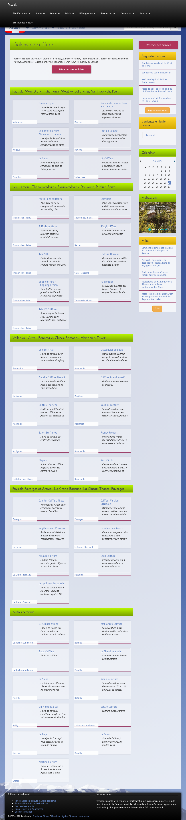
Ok (174, 27)
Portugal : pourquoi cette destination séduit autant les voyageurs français (156, 263)
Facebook (151, 135)
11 (145, 178)
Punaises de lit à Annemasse (29, 809)
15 (161, 178)
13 (153, 178)
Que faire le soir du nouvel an (156, 72)
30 (165, 186)
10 (169, 174)
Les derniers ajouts (24, 806)
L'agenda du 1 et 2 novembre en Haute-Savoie (156, 99)
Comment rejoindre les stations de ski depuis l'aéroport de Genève (157, 250)
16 (165, 178)
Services (145, 13)
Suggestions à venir (157, 110)
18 (145, 182)
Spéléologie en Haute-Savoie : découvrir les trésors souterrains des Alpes (157, 284)
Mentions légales (59, 816)
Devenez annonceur (80, 816)
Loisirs (69, 13)
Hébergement (87, 13)
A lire (157, 308)
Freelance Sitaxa (41, 816)
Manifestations (21, 13)
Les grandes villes (23, 22)
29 (161, 186)
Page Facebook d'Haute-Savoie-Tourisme (35, 800)
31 (169, 186)
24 (169, 182)
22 (161, 182)
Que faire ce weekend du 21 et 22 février (157, 64)
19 (149, 182)
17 (169, 178)
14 (157, 178)
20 (153, 182)
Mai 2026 (157, 161)
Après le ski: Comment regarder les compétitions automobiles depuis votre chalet (157, 296)
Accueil (12, 4)
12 (149, 178)
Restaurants (108, 13)
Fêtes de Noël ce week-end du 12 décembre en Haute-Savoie (157, 90)
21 (157, 182)
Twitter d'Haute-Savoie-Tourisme (31, 803)
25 (145, 186)
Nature (40, 13)
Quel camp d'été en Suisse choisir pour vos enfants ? (155, 273)
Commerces (127, 13)
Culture (55, 13)
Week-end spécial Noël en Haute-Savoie (154, 80)
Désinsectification (23, 811)
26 (149, 186)
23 (165, 182)
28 (157, 186)
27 (153, 186)
